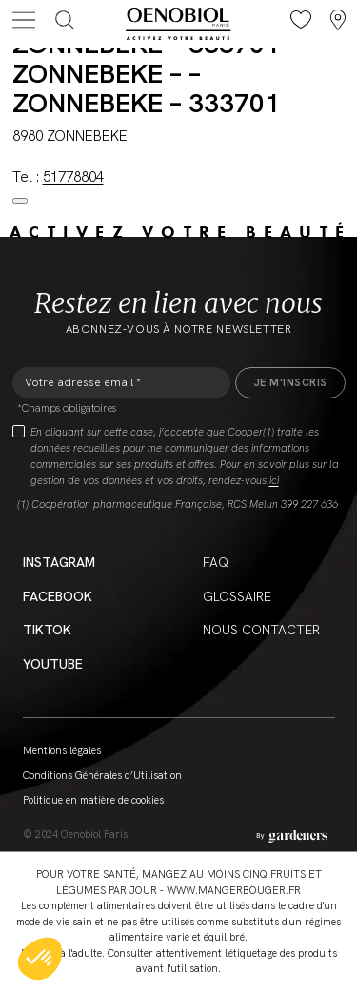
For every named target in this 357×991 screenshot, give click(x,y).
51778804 (73, 176)
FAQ (215, 562)
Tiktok (47, 629)
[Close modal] (20, 201)
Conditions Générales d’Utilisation (102, 775)
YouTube (53, 663)
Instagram (59, 562)
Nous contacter (261, 629)
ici (274, 480)
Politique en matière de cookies (93, 799)
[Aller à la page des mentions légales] (291, 836)
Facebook (57, 596)
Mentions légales (62, 750)
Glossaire (237, 596)
